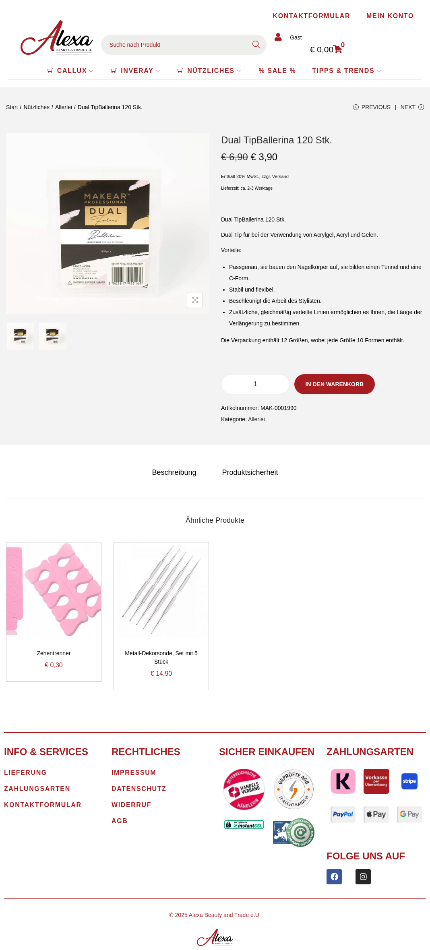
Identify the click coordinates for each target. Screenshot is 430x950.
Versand (280, 176)
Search (256, 44)
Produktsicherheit (250, 472)
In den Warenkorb (335, 384)
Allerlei (63, 107)
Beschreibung (174, 472)
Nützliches (36, 107)
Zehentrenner (53, 653)
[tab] (174, 472)
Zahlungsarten (370, 751)
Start (12, 107)
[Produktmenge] (255, 384)
